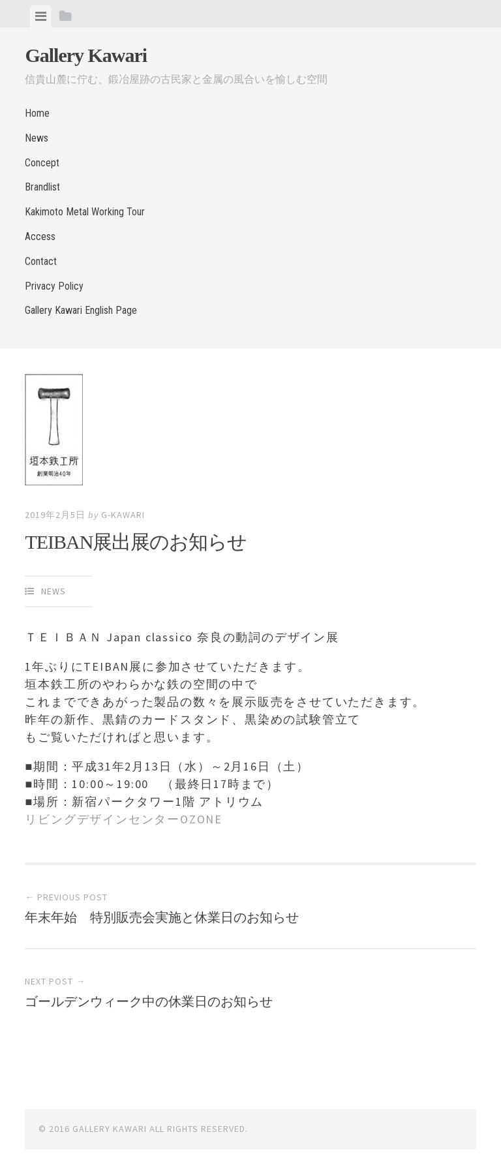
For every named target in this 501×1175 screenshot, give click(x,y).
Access (40, 236)
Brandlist (42, 187)
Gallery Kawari (86, 55)
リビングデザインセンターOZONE (123, 819)
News (36, 138)
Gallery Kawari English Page (81, 310)
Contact (41, 261)
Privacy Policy (54, 286)
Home (37, 113)
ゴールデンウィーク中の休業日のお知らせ (149, 1001)
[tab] (41, 16)
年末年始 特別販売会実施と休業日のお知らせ (162, 917)
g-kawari (123, 515)
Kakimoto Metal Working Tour (85, 212)
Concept (42, 163)
